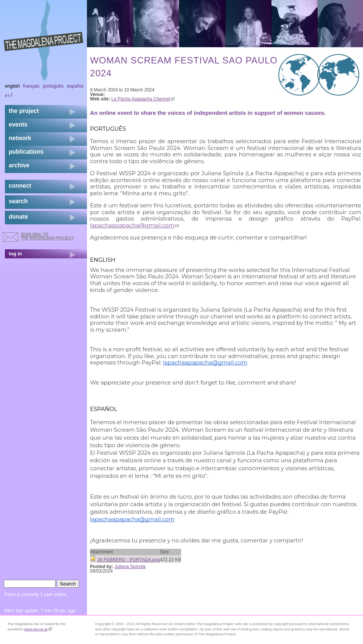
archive (19, 165)
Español (75, 86)
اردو (8, 94)
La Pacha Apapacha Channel (143, 99)
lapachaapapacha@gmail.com (134, 225)
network (20, 138)
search (18, 201)
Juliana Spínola (130, 566)
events (18, 124)
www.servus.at (38, 629)
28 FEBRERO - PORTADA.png (128, 559)
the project (24, 111)
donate (18, 216)
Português (53, 86)
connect (20, 185)
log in (15, 253)
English (12, 86)
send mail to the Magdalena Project (47, 236)
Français (31, 86)
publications (26, 151)
